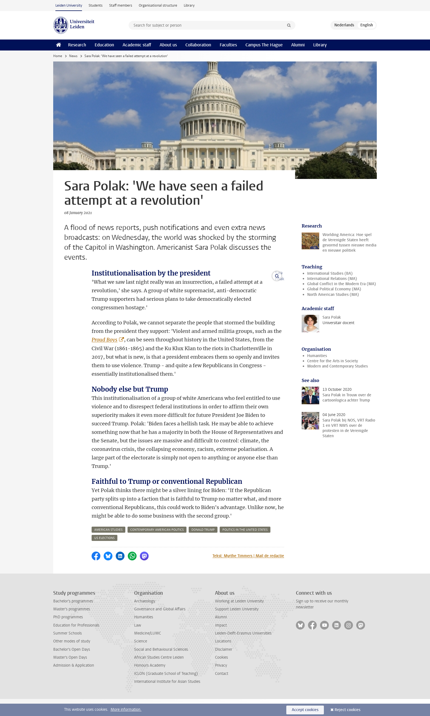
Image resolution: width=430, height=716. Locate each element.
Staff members (120, 5)
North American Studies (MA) (333, 294)
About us (168, 45)
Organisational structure (158, 5)
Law (137, 642)
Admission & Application (73, 682)
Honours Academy (149, 682)
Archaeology (144, 618)
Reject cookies (347, 709)
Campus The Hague (264, 45)
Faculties (228, 45)
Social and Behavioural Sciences (161, 666)
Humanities (317, 355)
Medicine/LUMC (147, 650)
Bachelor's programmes (73, 618)
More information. (126, 709)
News (73, 56)
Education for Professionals (76, 642)
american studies (108, 547)
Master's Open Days (70, 674)
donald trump (203, 547)
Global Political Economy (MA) (334, 289)
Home (57, 56)
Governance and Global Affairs (159, 626)
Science (140, 658)
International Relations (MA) (332, 278)
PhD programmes (68, 634)
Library (189, 5)
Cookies (221, 674)
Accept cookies (305, 709)
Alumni (298, 45)
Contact (221, 690)
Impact (221, 642)
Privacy (221, 682)
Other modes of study (71, 658)
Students (96, 5)
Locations (223, 658)
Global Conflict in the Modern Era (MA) (341, 284)
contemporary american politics (157, 547)
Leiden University (68, 5)
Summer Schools (67, 650)
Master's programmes (71, 626)
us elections (104, 555)
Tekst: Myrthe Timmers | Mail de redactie (248, 572)
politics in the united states (245, 547)
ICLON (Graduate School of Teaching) (166, 690)
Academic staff (137, 45)
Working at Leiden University (239, 618)
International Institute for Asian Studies (167, 698)
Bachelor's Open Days (71, 666)
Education (104, 45)
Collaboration (198, 45)
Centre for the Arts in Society (332, 361)
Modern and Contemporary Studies (337, 366)
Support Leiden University (237, 626)
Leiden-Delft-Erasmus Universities (243, 650)
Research (77, 45)
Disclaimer (223, 666)
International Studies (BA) (330, 273)
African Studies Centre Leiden (159, 674)
